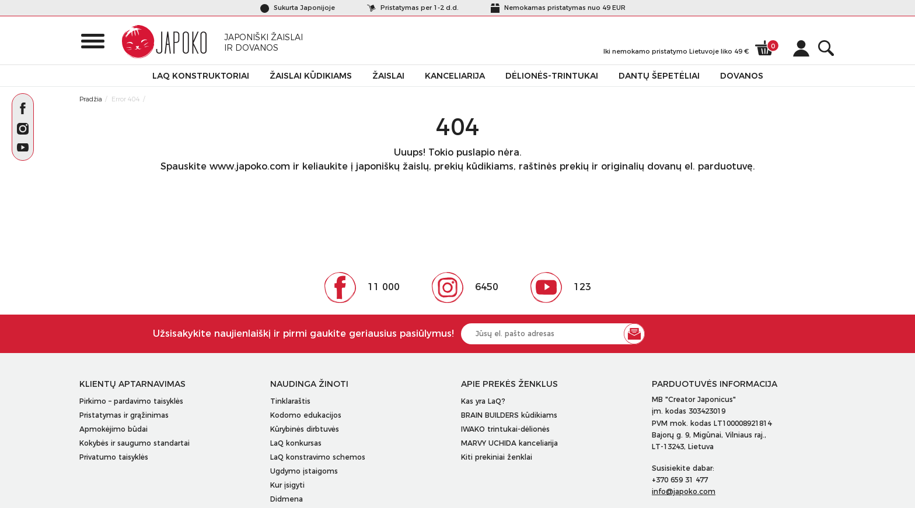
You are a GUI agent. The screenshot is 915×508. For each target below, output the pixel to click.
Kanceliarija (455, 75)
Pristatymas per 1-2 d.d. (413, 7)
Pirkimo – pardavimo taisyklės (131, 401)
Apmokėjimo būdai (113, 429)
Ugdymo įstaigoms (304, 471)
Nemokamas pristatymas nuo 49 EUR (558, 7)
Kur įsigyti (287, 485)
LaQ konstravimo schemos (317, 457)
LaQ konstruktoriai (200, 75)
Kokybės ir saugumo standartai (134, 443)
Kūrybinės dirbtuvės (304, 429)
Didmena (286, 499)
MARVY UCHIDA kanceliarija (509, 443)
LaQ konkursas (296, 443)
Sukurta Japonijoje (297, 7)
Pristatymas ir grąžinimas (124, 415)
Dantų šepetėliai (659, 75)
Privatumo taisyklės (113, 457)
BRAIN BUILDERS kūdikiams (509, 415)
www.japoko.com (249, 166)
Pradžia (90, 99)
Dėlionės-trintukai (551, 75)
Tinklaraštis (290, 401)
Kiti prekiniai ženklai (496, 457)
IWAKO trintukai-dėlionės (505, 429)
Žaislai (388, 75)
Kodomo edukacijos (305, 415)
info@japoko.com (683, 491)
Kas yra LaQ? (483, 401)
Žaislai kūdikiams (311, 75)
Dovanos (741, 75)
